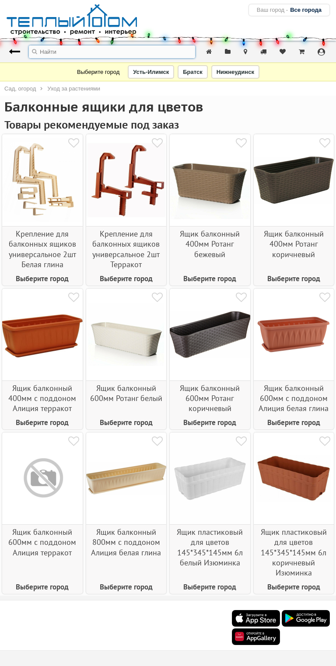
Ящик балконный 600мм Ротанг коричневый (210, 398)
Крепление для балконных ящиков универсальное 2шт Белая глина (42, 249)
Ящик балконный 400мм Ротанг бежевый (210, 244)
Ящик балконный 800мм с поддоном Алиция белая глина (126, 542)
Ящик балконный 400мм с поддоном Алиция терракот (42, 398)
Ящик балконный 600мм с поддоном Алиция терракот (42, 542)
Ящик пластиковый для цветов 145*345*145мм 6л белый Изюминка (210, 547)
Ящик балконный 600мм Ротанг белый (126, 393)
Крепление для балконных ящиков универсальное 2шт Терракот (126, 249)
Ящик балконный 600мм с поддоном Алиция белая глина (294, 398)
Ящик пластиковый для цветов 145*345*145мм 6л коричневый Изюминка (294, 552)
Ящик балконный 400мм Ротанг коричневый (294, 244)
